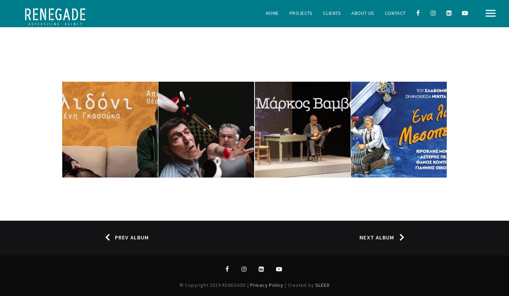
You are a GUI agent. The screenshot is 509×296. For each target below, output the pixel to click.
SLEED (322, 285)
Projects (300, 13)
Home (272, 13)
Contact (395, 13)
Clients (332, 13)
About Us (362, 13)
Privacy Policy (267, 285)
